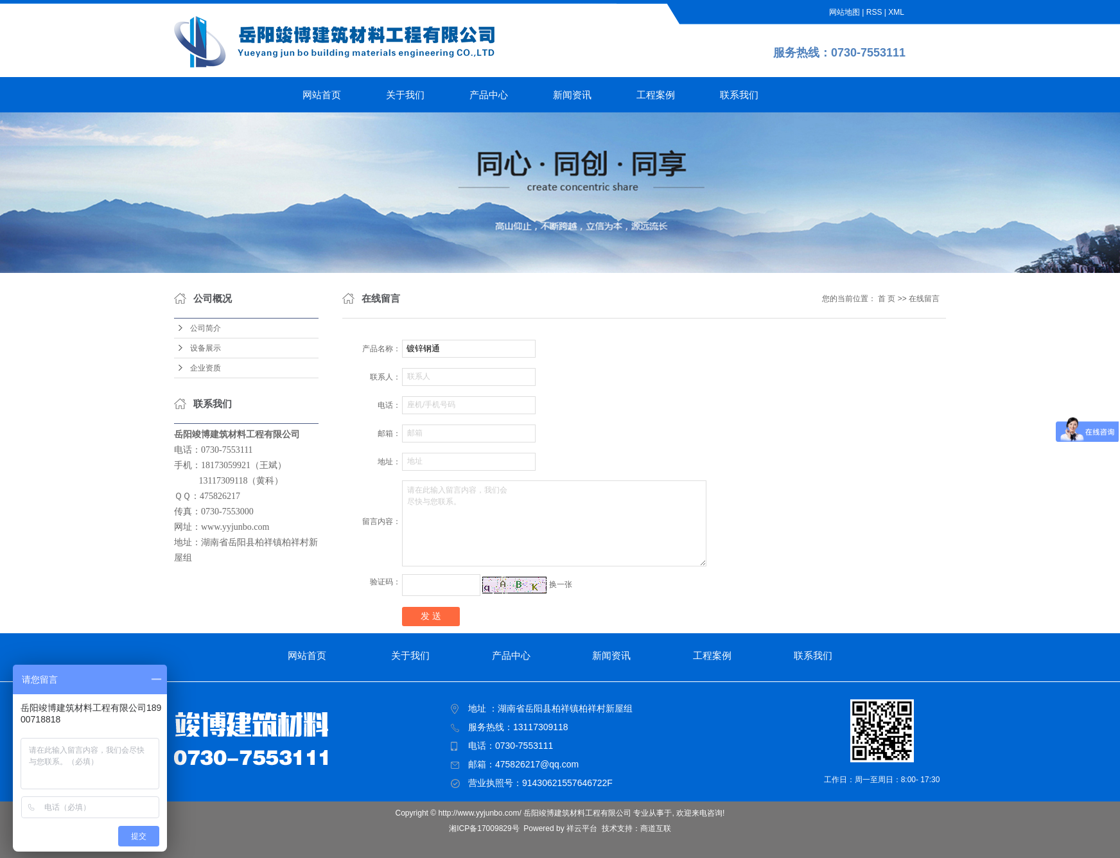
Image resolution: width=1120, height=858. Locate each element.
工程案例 (655, 94)
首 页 (886, 298)
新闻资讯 (572, 94)
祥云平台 (581, 828)
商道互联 (655, 828)
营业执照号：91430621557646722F (540, 783)
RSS (874, 12)
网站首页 (321, 94)
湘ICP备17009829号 (484, 828)
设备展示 (205, 348)
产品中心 (488, 94)
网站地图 (844, 12)
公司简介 (205, 328)
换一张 (560, 584)
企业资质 (205, 367)
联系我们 (739, 94)
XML (896, 12)
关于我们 (405, 94)
